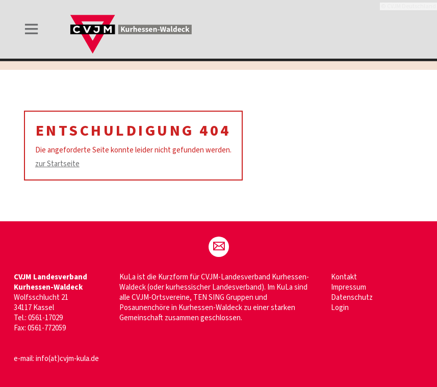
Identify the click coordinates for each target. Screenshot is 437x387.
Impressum (348, 287)
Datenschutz (352, 297)
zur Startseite (57, 164)
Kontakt (344, 277)
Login (340, 307)
